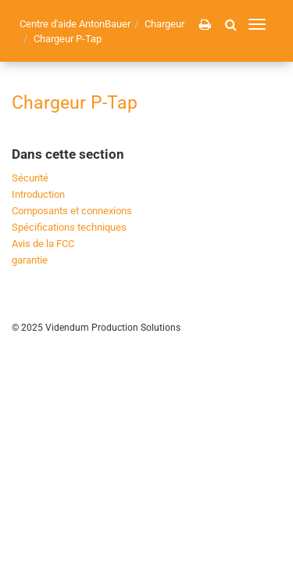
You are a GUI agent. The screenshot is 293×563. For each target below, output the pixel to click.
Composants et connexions (72, 211)
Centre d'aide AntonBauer (75, 24)
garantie (30, 260)
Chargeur (164, 24)
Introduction (38, 194)
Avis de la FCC (43, 243)
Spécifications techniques (69, 227)
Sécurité (30, 178)
